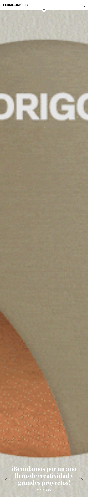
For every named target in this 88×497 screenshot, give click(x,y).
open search (83, 5)
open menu (44, 9)
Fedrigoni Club (15, 4)
